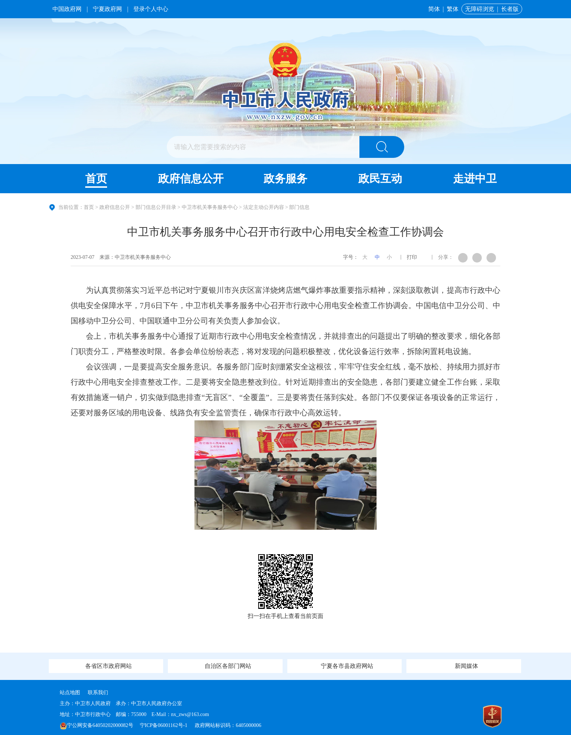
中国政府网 (67, 9)
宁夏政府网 (107, 9)
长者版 (510, 9)
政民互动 (380, 178)
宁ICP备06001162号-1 (164, 725)
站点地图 (70, 692)
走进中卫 (475, 178)
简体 (434, 9)
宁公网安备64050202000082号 (96, 725)
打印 (412, 257)
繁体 (452, 9)
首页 (96, 178)
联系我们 (98, 692)
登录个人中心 (150, 9)
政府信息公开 (191, 178)
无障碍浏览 (479, 9)
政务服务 (285, 178)
